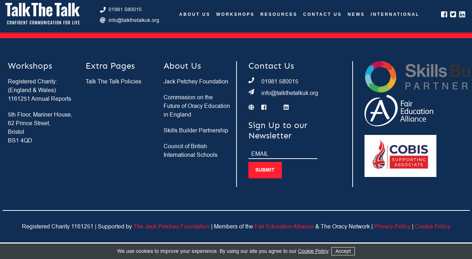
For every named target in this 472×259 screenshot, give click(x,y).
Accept (343, 251)
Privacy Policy (392, 227)
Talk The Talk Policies (113, 82)
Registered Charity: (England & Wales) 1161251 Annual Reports (39, 90)
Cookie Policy (432, 227)
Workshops (235, 14)
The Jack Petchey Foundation (171, 227)
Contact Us (322, 14)
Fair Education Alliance (284, 227)
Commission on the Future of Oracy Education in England (197, 106)
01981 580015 (125, 9)
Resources (278, 14)
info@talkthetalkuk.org (134, 20)
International (395, 14)
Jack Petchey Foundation (196, 82)
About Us (195, 14)
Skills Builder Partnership (196, 131)
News (356, 14)
